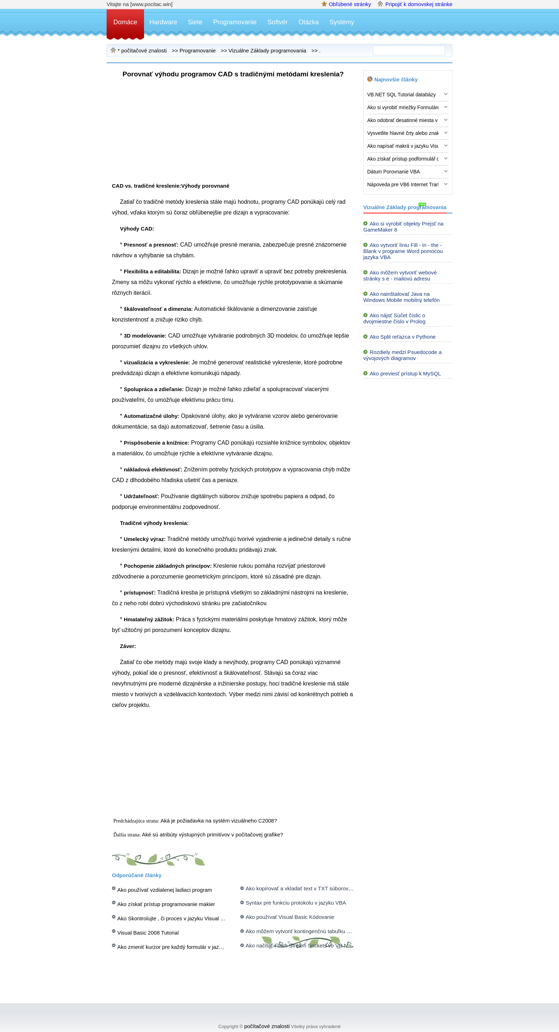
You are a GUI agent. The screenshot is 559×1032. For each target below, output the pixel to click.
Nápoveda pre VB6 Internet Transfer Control (403, 184)
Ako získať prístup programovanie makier (166, 904)
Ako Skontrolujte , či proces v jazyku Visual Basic (175, 918)
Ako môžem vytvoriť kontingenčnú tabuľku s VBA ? (306, 931)
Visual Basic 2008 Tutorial (148, 933)
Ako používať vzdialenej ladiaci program (164, 890)
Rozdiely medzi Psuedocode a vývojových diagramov (402, 355)
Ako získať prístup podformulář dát (403, 159)
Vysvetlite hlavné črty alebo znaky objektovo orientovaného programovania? (403, 133)
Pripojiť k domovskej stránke (418, 4)
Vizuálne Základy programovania (267, 50)
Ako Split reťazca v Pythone (403, 337)
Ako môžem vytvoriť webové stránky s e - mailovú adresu (400, 275)
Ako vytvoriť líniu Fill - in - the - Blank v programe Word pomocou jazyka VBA (403, 251)
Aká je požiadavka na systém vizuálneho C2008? (219, 821)
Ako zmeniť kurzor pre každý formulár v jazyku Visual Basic (187, 947)
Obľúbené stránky (350, 4)
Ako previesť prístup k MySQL (405, 373)
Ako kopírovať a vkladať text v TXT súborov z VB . (305, 888)
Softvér (277, 22)
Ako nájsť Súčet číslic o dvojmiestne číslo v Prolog (394, 318)
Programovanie (235, 22)
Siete (195, 22)
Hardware (163, 22)
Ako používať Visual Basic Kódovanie (290, 917)
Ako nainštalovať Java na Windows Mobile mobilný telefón (401, 297)
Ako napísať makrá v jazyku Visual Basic (403, 146)
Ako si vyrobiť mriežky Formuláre (403, 107)
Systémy (341, 22)
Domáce (125, 22)
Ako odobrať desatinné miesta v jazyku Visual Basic (403, 120)
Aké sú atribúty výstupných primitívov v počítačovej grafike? (213, 834)
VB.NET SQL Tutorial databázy (401, 94)
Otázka (308, 22)
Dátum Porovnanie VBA (393, 171)
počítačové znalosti (144, 50)
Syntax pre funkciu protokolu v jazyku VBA (296, 903)
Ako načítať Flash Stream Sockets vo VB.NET (300, 945)
